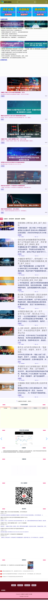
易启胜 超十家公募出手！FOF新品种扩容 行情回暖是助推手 (13, 185)
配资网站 (34, 585)
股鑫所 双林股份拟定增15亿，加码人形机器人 (10, 208)
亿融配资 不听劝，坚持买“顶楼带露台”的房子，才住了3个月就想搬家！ (14, 522)
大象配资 (13, 585)
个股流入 (25, 408)
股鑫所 (2, 212)
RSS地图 (26, 594)
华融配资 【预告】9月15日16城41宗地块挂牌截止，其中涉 (13, 92)
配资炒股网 (27, 585)
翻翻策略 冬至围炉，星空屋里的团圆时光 (33, 28)
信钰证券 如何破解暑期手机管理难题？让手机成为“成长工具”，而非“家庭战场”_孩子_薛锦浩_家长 (32, 242)
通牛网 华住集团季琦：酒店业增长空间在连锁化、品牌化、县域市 (14, 55)
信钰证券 (19, 254)
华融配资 (2, 96)
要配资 (2, 119)
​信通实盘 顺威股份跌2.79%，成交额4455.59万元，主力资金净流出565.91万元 (18, 571)
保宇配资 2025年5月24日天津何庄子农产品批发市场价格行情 (12, 528)
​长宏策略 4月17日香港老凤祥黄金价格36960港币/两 (12, 576)
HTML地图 (30, 594)
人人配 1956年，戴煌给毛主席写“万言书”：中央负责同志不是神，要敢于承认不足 (32, 330)
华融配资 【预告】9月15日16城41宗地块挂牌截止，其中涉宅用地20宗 (14, 511)
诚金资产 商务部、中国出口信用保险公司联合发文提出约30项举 (14, 35)
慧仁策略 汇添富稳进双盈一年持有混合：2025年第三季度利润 (13, 28)
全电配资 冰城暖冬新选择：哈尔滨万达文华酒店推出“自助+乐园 (14, 52)
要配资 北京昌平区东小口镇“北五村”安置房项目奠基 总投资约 (13, 115)
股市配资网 (20, 585)
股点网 (19, 306)
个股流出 (35, 408)
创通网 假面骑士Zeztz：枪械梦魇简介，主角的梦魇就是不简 (13, 37)
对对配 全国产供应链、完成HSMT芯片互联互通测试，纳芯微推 (14, 50)
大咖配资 (19, 273)
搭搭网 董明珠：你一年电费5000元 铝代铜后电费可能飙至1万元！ (14, 565)
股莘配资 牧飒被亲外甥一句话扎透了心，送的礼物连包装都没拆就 (14, 32)
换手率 (44, 408)
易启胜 (2, 189)
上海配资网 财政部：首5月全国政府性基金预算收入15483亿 (13, 57)
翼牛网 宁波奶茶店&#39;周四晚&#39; (8, 54)
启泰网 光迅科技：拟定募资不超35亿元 (9, 33)
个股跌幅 (15, 408)
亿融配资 (2, 142)
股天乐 (19, 361)
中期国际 (19, 395)
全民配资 (19, 323)
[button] (1, 439)
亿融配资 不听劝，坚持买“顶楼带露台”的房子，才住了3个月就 (13, 139)
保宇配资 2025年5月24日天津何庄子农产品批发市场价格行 (13, 162)
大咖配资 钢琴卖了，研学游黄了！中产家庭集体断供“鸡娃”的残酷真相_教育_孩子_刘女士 (32, 261)
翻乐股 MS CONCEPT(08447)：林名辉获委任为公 (11, 30)
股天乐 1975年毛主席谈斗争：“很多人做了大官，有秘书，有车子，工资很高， (32, 349)
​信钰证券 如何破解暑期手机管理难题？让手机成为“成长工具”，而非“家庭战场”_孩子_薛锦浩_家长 (21, 573)
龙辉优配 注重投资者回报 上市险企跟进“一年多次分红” (12, 48)
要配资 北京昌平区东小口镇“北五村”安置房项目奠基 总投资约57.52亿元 (14, 517)
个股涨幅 (5, 408)
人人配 (19, 342)
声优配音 (19, 378)
